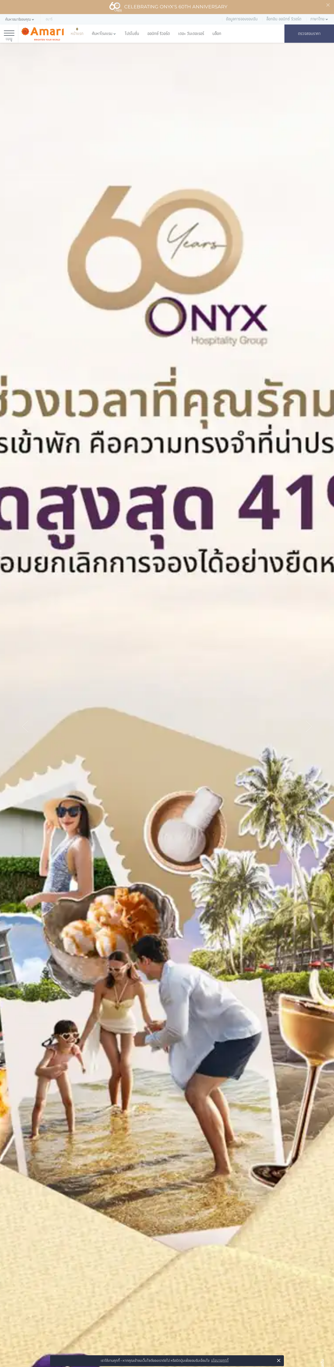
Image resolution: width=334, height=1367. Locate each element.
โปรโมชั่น (132, 33)
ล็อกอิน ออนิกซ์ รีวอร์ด (283, 19)
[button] (20, 19)
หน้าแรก (77, 33)
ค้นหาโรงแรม (102, 33)
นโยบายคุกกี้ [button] (220, 1360)
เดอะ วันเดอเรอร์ (191, 33)
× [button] (279, 1360)
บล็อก (216, 33)
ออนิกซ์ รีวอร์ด (158, 33)
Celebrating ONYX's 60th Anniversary (168, 7)
